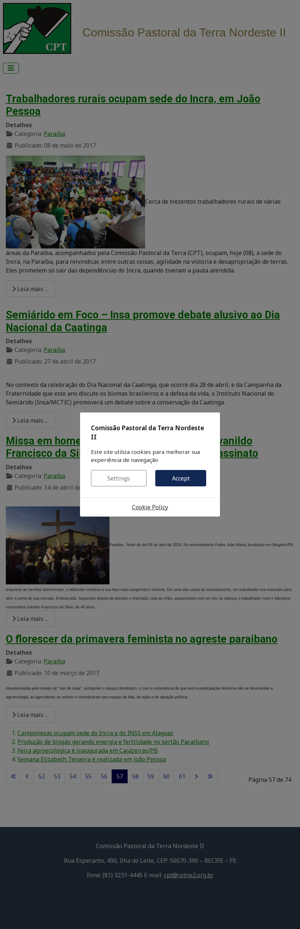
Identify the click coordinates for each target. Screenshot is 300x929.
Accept (181, 478)
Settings (118, 478)
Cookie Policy (150, 507)
